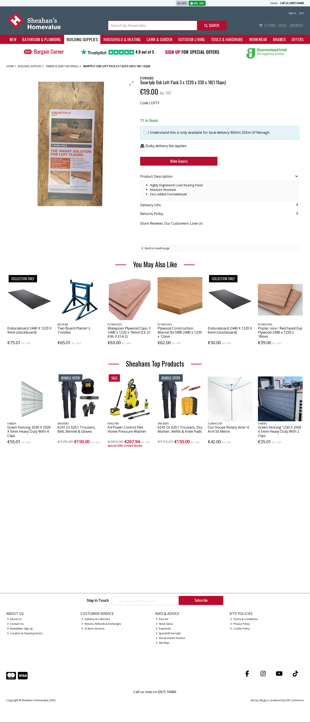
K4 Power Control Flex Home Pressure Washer (127, 429)
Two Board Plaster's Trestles (73, 330)
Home (274, 3)
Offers (297, 39)
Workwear (258, 39)
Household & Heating (122, 39)
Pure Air (162, 619)
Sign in (292, 13)
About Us (14, 619)
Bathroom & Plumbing (41, 39)
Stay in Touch (98, 601)
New (13, 39)
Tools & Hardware (227, 39)
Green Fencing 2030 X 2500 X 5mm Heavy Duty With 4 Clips (29, 431)
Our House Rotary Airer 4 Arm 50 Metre (228, 429)
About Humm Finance (170, 638)
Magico (264, 700)
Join (301, 13)
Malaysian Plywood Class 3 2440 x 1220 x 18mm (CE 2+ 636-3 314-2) (129, 332)
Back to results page (157, 248)
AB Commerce (295, 700)
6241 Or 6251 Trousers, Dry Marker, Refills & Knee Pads (180, 429)
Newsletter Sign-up (20, 629)
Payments (163, 629)
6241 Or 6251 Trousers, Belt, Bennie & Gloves (76, 429)
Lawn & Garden (159, 39)
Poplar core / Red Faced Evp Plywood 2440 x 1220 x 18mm (280, 332)
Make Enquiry (179, 161)
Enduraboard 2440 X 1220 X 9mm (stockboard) (29, 330)
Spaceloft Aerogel (168, 634)
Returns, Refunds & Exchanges (101, 624)
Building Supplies (82, 39)
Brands (279, 39)
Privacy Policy (240, 624)
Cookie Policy (240, 629)
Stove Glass (164, 624)
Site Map (162, 643)
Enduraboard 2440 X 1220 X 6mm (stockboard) (230, 330)
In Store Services (92, 629)
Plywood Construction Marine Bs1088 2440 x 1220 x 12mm (180, 332)
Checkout (297, 25)
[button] (131, 83)
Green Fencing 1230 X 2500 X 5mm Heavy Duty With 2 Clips (279, 431)
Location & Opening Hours (25, 634)
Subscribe (201, 600)
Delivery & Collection (95, 619)
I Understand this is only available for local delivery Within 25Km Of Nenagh (209, 133)
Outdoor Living (191, 39)
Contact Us (15, 624)
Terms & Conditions (244, 619)
